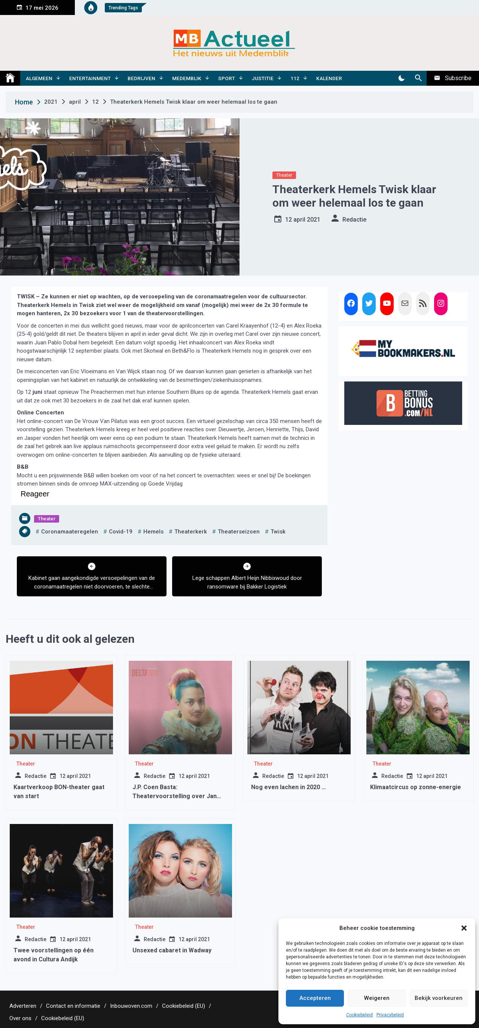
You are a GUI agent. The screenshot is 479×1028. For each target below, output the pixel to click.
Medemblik (186, 78)
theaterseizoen (239, 531)
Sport (226, 78)
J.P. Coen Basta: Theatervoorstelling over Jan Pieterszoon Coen (174, 796)
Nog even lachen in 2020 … (288, 787)
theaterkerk (190, 531)
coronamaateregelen (69, 531)
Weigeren (377, 998)
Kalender (329, 78)
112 (294, 78)
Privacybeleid (390, 1015)
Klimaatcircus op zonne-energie (415, 787)
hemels (153, 531)
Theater (284, 175)
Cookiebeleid (359, 1015)
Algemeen (39, 78)
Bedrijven (141, 78)
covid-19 (120, 531)
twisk (278, 531)
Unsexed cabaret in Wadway (171, 950)
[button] (464, 928)
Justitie (263, 78)
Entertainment (90, 78)
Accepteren (315, 998)
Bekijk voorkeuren (439, 998)
